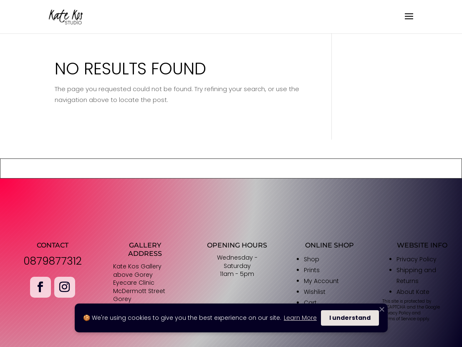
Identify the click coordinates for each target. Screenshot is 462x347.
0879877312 (52, 261)
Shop (311, 259)
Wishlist (315, 292)
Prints (312, 270)
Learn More (300, 318)
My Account (321, 281)
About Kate (412, 292)
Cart (310, 303)
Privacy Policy (416, 259)
